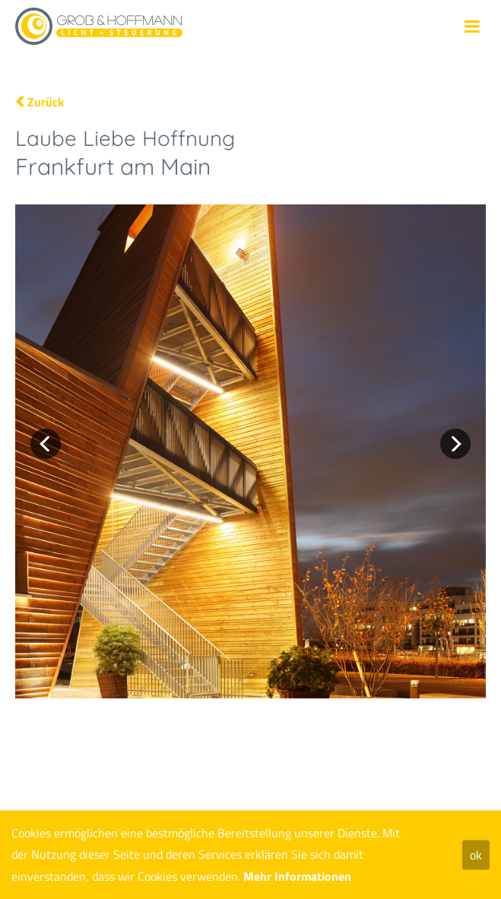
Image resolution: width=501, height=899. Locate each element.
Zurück (45, 102)
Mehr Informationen (297, 876)
